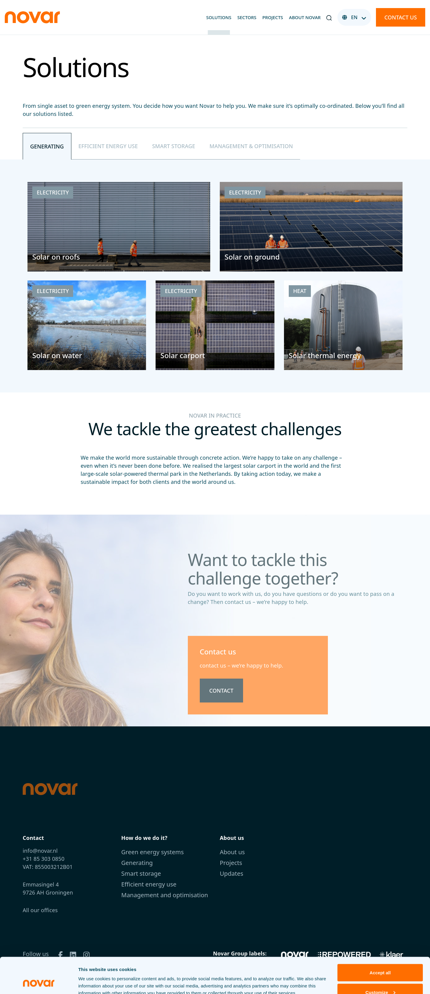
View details (91, 975)
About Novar (305, 17)
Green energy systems (152, 852)
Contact (221, 690)
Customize (380, 958)
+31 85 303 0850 (43, 858)
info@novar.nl (40, 850)
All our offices (40, 910)
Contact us (400, 17)
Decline (380, 978)
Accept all (380, 938)
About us (232, 852)
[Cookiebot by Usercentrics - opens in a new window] (39, 982)
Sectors (247, 17)
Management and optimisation (164, 895)
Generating (137, 863)
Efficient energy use (148, 884)
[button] (329, 17)
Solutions (218, 17)
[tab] (47, 146)
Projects (272, 17)
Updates (231, 873)
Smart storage (141, 873)
